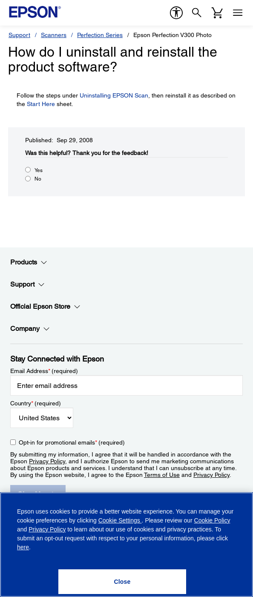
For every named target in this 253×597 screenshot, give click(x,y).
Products (28, 262)
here (23, 547)
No (37, 179)
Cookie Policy (212, 520)
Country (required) (35, 403)
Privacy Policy (47, 461)
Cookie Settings (120, 520)
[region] (126, 544)
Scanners (53, 35)
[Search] (197, 13)
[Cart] (217, 13)
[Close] (122, 581)
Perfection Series (100, 35)
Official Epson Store (45, 306)
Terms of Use (162, 474)
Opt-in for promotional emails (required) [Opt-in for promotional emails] (72, 442)
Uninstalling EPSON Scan (114, 95)
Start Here (41, 103)
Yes (38, 170)
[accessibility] (176, 13)
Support (19, 35)
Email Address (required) (44, 370)
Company (30, 328)
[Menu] (237, 13)
